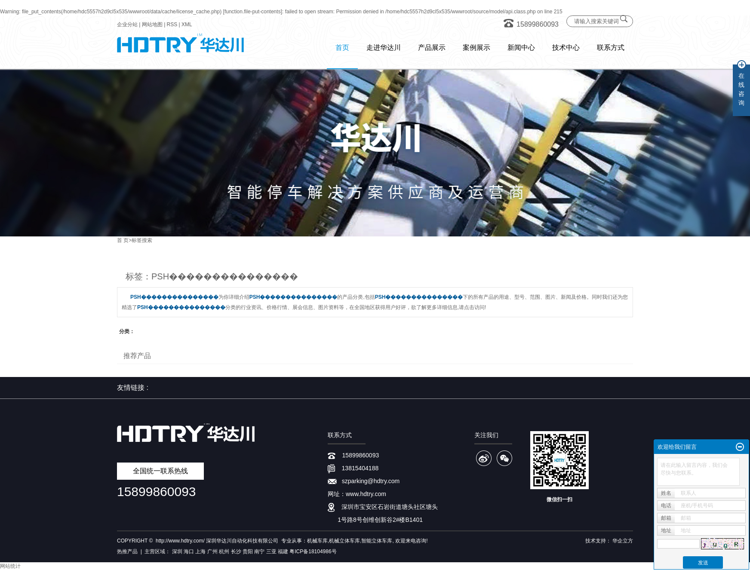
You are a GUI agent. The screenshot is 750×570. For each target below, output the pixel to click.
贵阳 (248, 552)
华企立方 (622, 541)
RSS (172, 24)
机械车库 (317, 541)
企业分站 (127, 24)
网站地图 (152, 24)
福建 (283, 552)
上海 (200, 552)
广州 (212, 552)
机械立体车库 (344, 541)
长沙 (236, 552)
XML (186, 24)
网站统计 (10, 566)
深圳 (177, 552)
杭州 (224, 552)
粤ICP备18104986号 (312, 552)
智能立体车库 (376, 541)
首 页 (123, 240)
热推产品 (127, 552)
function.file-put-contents (252, 12)
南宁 (259, 552)
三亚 (271, 552)
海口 (189, 552)
